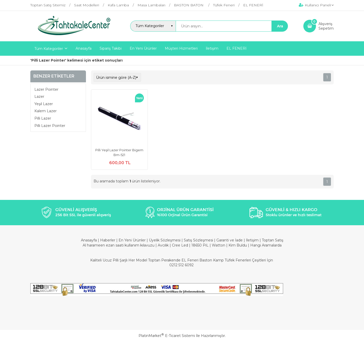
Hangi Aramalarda (266, 245)
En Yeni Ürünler (133, 240)
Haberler (108, 240)
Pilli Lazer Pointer (49, 125)
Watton (218, 245)
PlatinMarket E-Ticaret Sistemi (167, 335)
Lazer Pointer (46, 89)
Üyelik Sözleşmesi (164, 240)
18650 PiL (200, 245)
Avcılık (163, 245)
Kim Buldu (238, 245)
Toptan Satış (272, 240)
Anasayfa (89, 240)
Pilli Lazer (42, 118)
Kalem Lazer (45, 111)
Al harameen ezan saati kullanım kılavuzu (118, 245)
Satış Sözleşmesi (198, 240)
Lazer (39, 96)
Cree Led (180, 245)
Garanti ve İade (229, 240)
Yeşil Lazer (43, 104)
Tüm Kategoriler (48, 48)
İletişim (253, 240)
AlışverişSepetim (326, 26)
